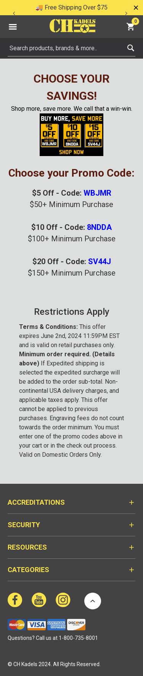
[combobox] (71, 48)
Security (24, 525)
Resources (27, 547)
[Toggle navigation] (13, 26)
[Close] (135, 7)
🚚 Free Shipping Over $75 (71, 7)
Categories (28, 570)
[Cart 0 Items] (131, 26)
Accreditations (36, 502)
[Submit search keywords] (130, 46)
